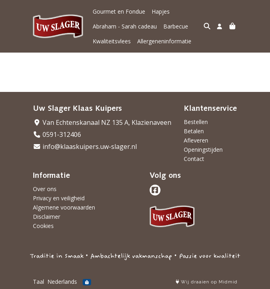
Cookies (43, 226)
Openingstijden (203, 149)
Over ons (45, 189)
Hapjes (161, 11)
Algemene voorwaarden (64, 207)
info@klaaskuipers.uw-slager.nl (85, 146)
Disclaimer (46, 216)
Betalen (194, 131)
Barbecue (175, 26)
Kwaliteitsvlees (112, 41)
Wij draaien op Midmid (207, 282)
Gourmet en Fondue (119, 11)
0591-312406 (57, 134)
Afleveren (196, 140)
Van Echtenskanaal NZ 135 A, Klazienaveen (102, 122)
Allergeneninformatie (164, 41)
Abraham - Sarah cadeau (125, 26)
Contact (194, 159)
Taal (38, 281)
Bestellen (196, 122)
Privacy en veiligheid (59, 198)
